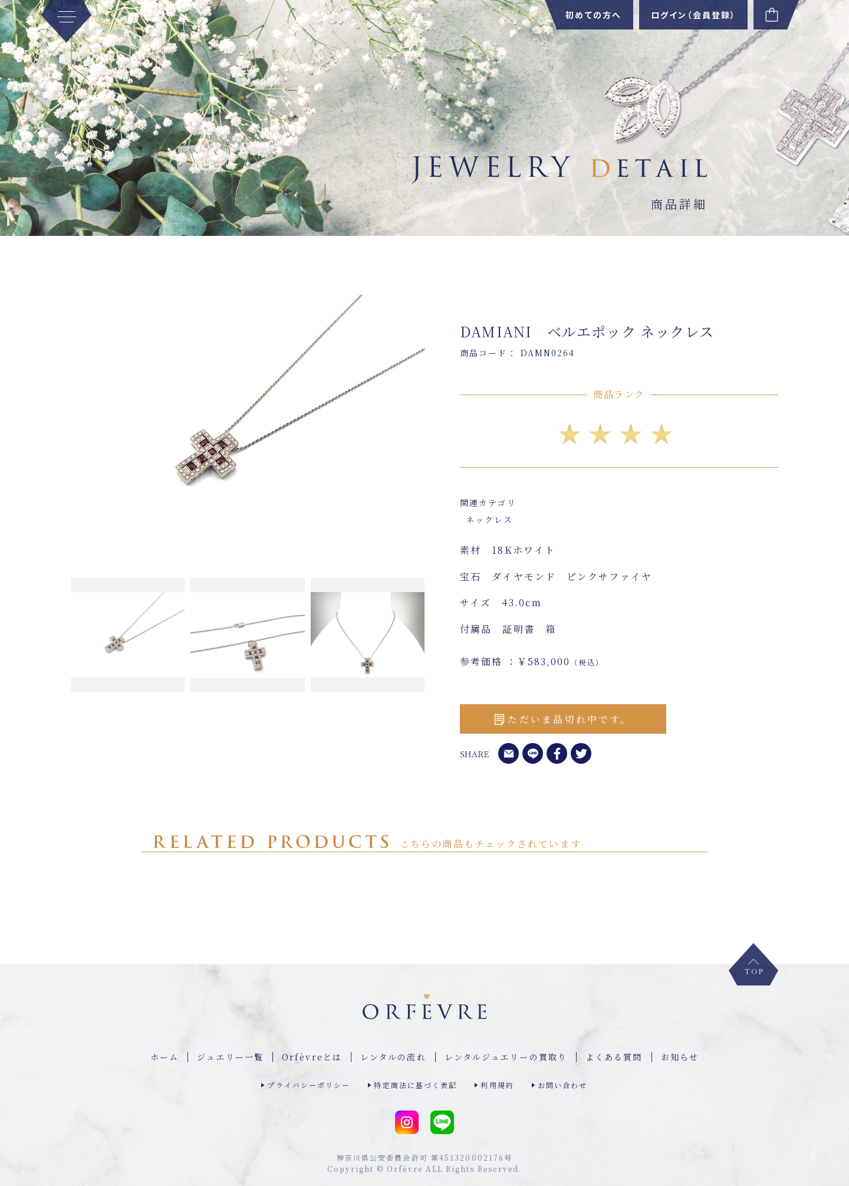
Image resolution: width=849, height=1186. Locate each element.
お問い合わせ (563, 1085)
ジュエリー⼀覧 (230, 1057)
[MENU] (66, 21)
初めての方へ (593, 15)
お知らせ (680, 1057)
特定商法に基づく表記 (415, 1085)
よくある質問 (614, 1057)
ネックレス (490, 519)
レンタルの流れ (393, 1057)
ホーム (164, 1057)
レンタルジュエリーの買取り (506, 1057)
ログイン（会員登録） (693, 15)
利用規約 (497, 1085)
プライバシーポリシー (308, 1085)
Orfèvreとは (312, 1057)
